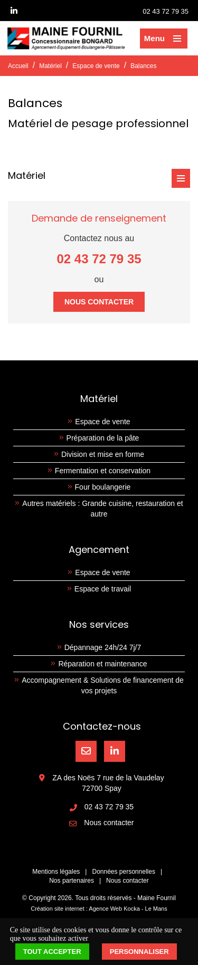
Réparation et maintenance (102, 664)
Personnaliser (139, 952)
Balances (143, 66)
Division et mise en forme (102, 454)
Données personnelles (123, 871)
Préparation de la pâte (103, 438)
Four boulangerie (103, 487)
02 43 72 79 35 (165, 11)
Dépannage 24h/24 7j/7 (103, 647)
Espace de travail (102, 589)
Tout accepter (52, 952)
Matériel (50, 66)
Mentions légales (56, 871)
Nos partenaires (71, 880)
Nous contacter (99, 302)
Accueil (18, 66)
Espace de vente (95, 66)
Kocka (132, 908)
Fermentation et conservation (102, 470)
